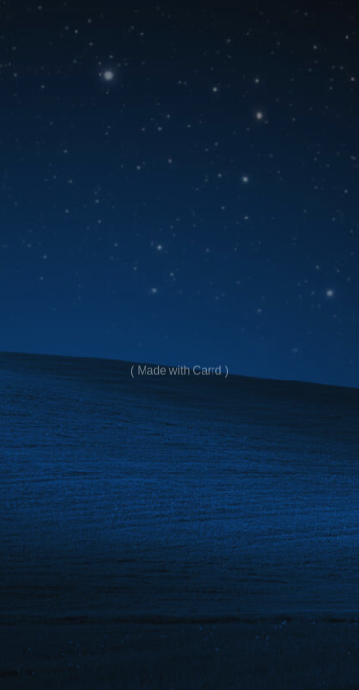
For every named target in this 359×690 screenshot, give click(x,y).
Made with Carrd (179, 371)
